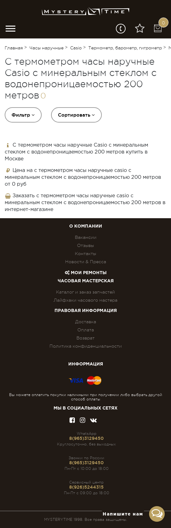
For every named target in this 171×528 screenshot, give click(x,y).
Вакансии (85, 237)
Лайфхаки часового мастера (85, 300)
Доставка (85, 321)
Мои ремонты (85, 273)
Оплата (85, 329)
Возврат (85, 337)
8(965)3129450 (86, 438)
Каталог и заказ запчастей (85, 291)
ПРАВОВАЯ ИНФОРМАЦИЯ (85, 311)
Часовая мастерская (86, 281)
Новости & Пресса (85, 261)
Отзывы (85, 245)
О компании (85, 226)
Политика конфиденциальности (85, 346)
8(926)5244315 (86, 487)
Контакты (85, 253)
